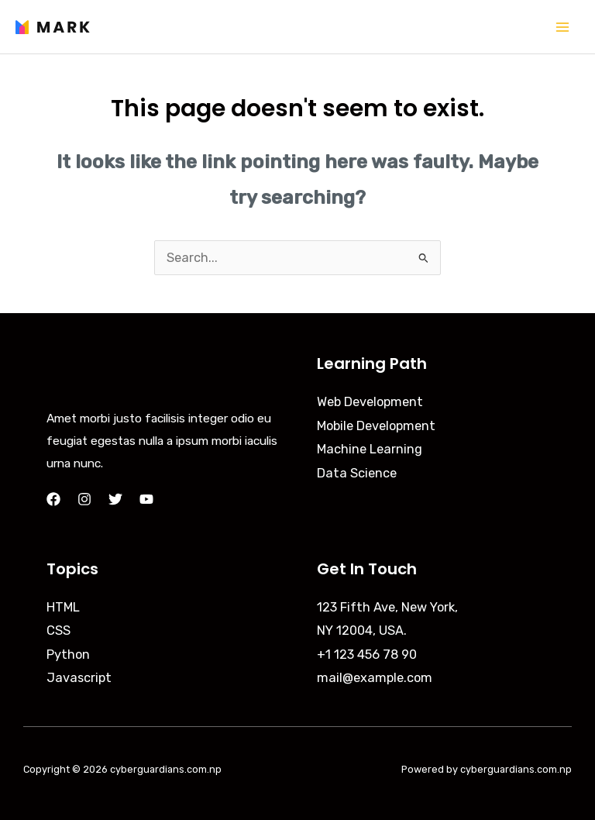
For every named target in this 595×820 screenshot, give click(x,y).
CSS (58, 630)
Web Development (370, 401)
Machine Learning (369, 449)
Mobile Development (376, 426)
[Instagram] (84, 499)
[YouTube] (146, 499)
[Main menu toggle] (562, 26)
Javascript (79, 677)
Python (68, 654)
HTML (63, 607)
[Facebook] (53, 499)
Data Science (357, 473)
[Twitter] (115, 499)
